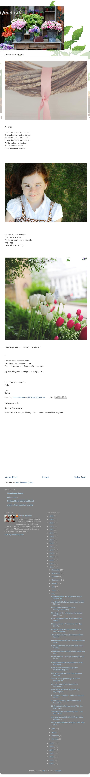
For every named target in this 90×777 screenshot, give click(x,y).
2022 (52, 530)
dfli (44, 770)
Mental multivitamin (15, 493)
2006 (52, 757)
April (54, 729)
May (53, 594)
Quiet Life (11, 12)
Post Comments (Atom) (24, 483)
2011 (52, 567)
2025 (52, 519)
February (55, 736)
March (54, 732)
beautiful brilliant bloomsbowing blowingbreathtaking (63, 609)
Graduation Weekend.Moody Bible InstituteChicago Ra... (64, 669)
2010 (52, 743)
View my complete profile (14, 535)
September (56, 580)
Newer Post (10, 477)
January (55, 739)
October (55, 577)
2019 (52, 540)
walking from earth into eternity (20, 505)
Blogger (58, 770)
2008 (52, 750)
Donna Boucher (25, 516)
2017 (52, 547)
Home (45, 477)
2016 (52, 550)
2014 (52, 557)
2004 (52, 764)
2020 (52, 536)
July (53, 587)
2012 (52, 563)
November (56, 573)
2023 (52, 526)
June (54, 590)
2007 (52, 753)
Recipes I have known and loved (20, 501)
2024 (52, 523)
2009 (52, 747)
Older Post (79, 477)
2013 (52, 560)
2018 (52, 543)
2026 (52, 516)
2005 (52, 760)
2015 (52, 553)
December (56, 570)
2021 (52, 533)
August (55, 583)
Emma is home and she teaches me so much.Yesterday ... (66, 630)
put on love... (12, 497)
